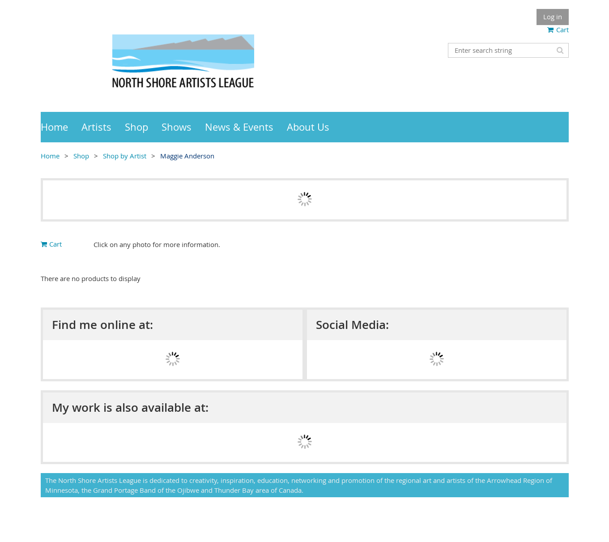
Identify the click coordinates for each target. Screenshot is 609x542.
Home (50, 155)
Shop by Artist (124, 155)
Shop (81, 155)
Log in (552, 16)
